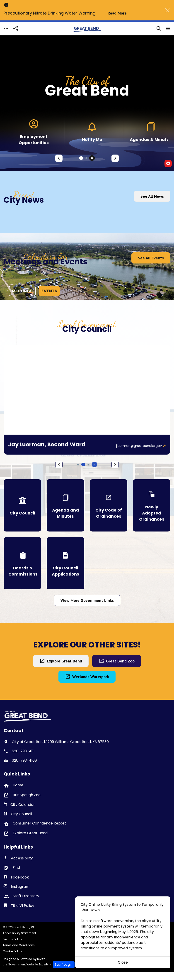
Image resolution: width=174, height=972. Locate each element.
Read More (117, 13)
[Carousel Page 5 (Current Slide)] (83, 464)
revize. (41, 959)
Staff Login (63, 964)
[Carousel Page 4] (78, 464)
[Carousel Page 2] (86, 158)
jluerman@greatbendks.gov (139, 445)
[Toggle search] (159, 28)
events (49, 291)
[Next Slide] (115, 158)
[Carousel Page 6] (88, 464)
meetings (22, 291)
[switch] (168, 163)
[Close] (167, 10)
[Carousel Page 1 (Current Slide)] (81, 158)
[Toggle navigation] (6, 28)
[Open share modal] (15, 28)
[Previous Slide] (59, 158)
